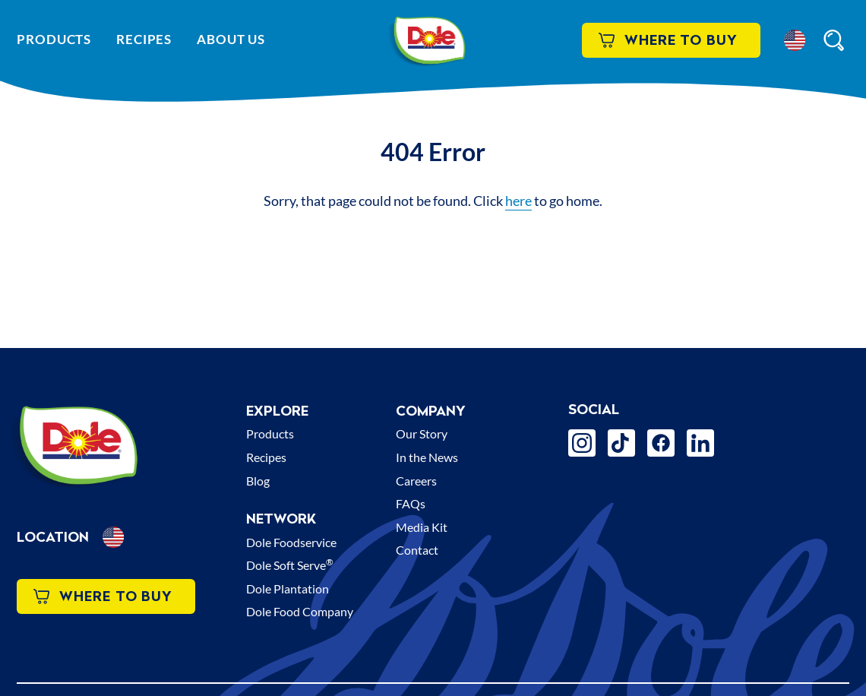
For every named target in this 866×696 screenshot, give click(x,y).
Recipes (144, 39)
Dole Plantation (287, 588)
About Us (231, 39)
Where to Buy (668, 40)
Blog (258, 480)
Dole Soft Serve (289, 565)
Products (54, 39)
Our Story (421, 433)
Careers (416, 480)
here (518, 200)
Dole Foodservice (291, 542)
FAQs (410, 503)
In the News (427, 457)
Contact (417, 550)
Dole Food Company (299, 611)
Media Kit (421, 527)
